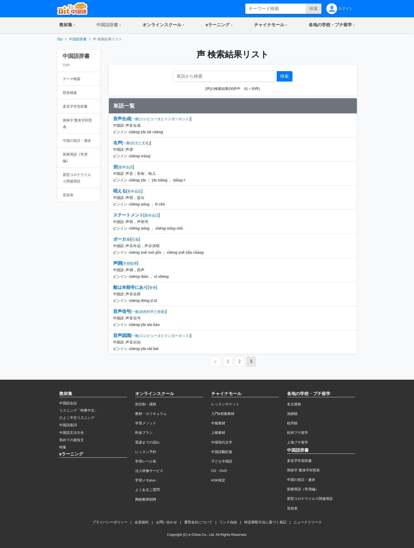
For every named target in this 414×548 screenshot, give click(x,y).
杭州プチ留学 (297, 433)
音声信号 (122, 311)
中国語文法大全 (71, 433)
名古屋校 (294, 404)
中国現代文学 (221, 442)
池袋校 (292, 414)
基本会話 (126, 167)
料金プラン (144, 433)
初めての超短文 (71, 440)
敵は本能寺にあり (130, 287)
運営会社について (198, 522)
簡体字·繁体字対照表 (303, 470)
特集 (62, 447)
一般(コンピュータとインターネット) (161, 119)
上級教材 (218, 433)
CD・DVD (219, 471)
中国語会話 (68, 403)
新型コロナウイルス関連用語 (310, 499)
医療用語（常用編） (303, 489)
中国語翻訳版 (221, 452)
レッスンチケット (225, 404)
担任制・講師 (145, 404)
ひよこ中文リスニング (76, 418)
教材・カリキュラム (151, 414)
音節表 (292, 508)
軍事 (152, 288)
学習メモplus (145, 480)
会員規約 (142, 522)
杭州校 (292, 423)
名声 (117, 142)
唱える (119, 191)
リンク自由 (228, 522)
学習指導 (130, 263)
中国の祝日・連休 (301, 480)
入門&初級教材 (223, 414)
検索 (313, 8)
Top (60, 39)
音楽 (135, 239)
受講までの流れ (147, 442)
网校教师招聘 (145, 499)
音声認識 (122, 335)
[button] (67, 25)
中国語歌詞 (68, 425)
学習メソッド (145, 423)
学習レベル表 (145, 461)
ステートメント (128, 215)
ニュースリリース (308, 522)
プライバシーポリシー (110, 522)
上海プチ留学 (297, 442)
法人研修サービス (149, 471)
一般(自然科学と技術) (149, 312)
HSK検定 (218, 480)
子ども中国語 (221, 461)
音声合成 (122, 118)
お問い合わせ (166, 522)
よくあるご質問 (147, 490)
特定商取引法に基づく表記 (265, 522)
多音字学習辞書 (299, 461)
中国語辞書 (78, 39)
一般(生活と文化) (136, 143)
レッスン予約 (145, 452)
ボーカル (122, 239)
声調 (117, 263)
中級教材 (218, 423)
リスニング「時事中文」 (78, 410)
